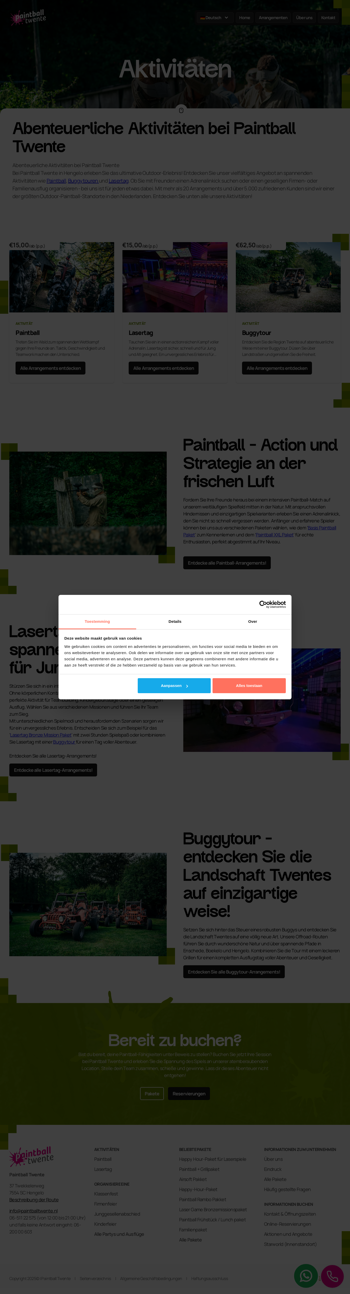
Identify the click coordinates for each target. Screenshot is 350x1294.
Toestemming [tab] (97, 621)
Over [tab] (252, 621)
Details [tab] (175, 621)
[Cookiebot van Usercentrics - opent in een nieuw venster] (263, 604)
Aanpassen (174, 685)
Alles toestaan (249, 685)
